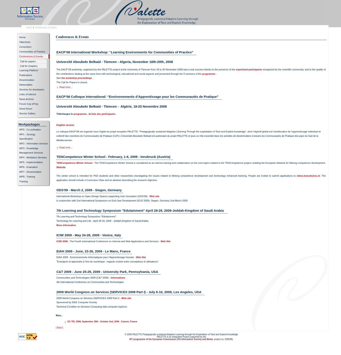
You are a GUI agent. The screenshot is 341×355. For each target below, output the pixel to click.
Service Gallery (27, 113)
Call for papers (28, 61)
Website (60, 167)
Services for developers (31, 89)
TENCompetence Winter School (74, 163)
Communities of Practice (32, 51)
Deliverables (25, 84)
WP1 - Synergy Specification (27, 136)
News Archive (26, 99)
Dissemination (26, 80)
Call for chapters (28, 66)
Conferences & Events (31, 56)
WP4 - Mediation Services (33, 157)
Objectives (24, 42)
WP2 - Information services (33, 143)
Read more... (65, 87)
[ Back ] (59, 327)
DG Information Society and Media (195, 339)
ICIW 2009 (62, 241)
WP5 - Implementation (31, 162)
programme (209, 74)
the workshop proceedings (76, 78)
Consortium (25, 47)
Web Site (165, 241)
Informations (118, 277)
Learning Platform (28, 70)
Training (23, 181)
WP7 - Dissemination (30, 172)
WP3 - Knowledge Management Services (31, 150)
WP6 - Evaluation (28, 167)
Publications (25, 75)
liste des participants (103, 114)
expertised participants (249, 69)
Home (29, 27)
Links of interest (27, 94)
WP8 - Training (27, 176)
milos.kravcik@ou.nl (308, 175)
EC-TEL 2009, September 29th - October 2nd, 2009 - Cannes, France (102, 321)
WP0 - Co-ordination (30, 129)
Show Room (25, 108)
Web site (154, 196)
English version (65, 125)
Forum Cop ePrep (28, 104)
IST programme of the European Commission (152, 339)
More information (66, 225)
